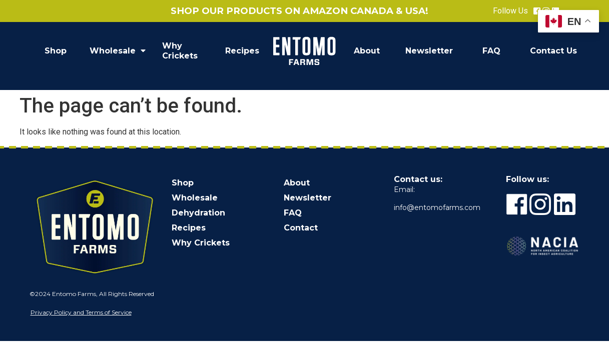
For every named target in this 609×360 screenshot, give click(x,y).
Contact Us (553, 51)
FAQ (491, 51)
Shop (56, 51)
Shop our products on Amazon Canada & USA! (299, 10)
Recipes (242, 51)
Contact (301, 227)
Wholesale (118, 51)
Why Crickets (180, 50)
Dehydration (198, 213)
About (367, 51)
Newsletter (429, 51)
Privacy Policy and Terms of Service (81, 312)
